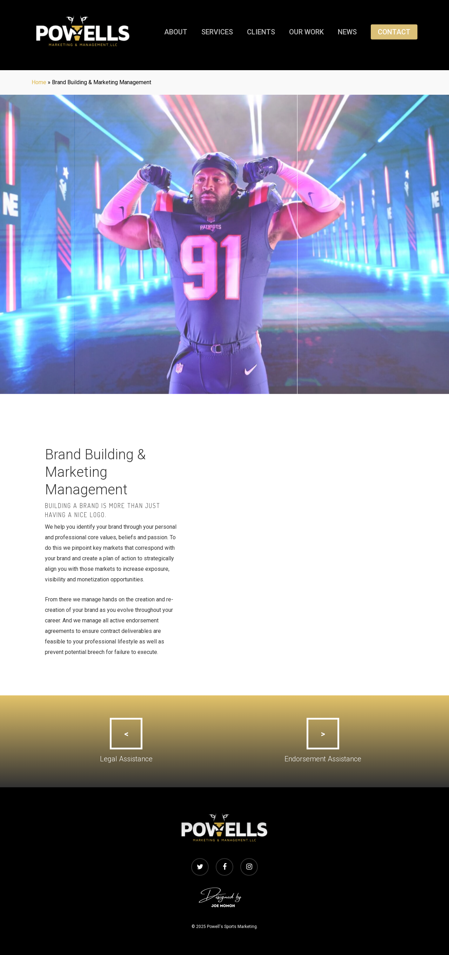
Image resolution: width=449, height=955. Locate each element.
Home (39, 82)
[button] (126, 733)
